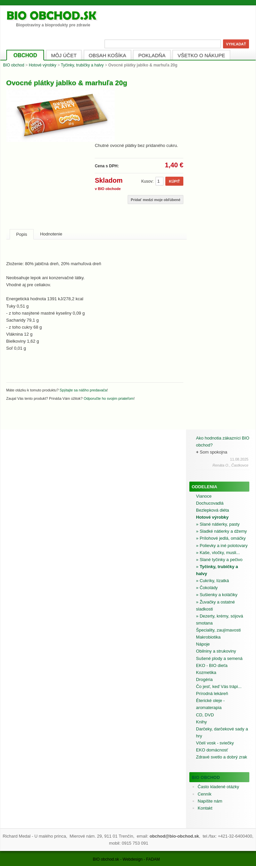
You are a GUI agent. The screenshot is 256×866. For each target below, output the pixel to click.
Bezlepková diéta (212, 510)
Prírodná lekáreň (212, 693)
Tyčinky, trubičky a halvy (82, 65)
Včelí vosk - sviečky (215, 742)
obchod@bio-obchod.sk (174, 836)
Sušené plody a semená (219, 658)
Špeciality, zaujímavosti (218, 630)
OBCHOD (25, 55)
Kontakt (205, 808)
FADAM (153, 859)
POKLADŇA (152, 55)
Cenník (204, 794)
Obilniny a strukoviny (216, 651)
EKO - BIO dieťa (211, 665)
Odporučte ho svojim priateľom (109, 398)
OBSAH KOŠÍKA (107, 55)
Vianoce (204, 496)
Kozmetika (206, 672)
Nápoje (203, 644)
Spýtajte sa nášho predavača (83, 390)
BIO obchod (13, 65)
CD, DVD (205, 714)
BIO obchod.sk (106, 859)
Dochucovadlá (209, 503)
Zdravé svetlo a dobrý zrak (221, 756)
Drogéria (204, 679)
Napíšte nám (210, 801)
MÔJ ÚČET (64, 55)
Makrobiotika (208, 637)
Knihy (201, 721)
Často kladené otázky (218, 786)
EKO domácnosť (212, 749)
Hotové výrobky (42, 65)
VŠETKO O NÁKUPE (201, 55)
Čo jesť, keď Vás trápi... (218, 686)
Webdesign (133, 859)
